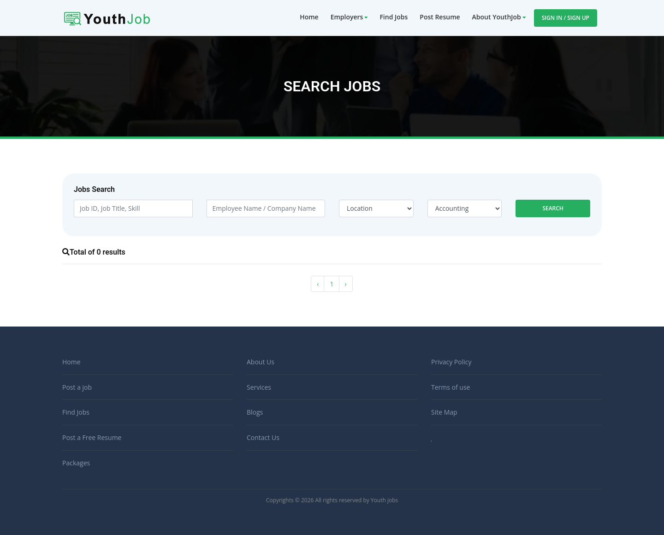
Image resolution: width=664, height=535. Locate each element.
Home (309, 16)
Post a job (77, 387)
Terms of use (450, 387)
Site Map (444, 412)
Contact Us (263, 437)
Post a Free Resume (91, 437)
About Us (260, 361)
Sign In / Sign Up (565, 18)
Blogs (255, 412)
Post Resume (440, 16)
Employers (347, 16)
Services (259, 387)
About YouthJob (496, 16)
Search (552, 208)
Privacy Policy (451, 361)
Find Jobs (393, 16)
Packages (76, 462)
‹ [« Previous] (318, 283)
